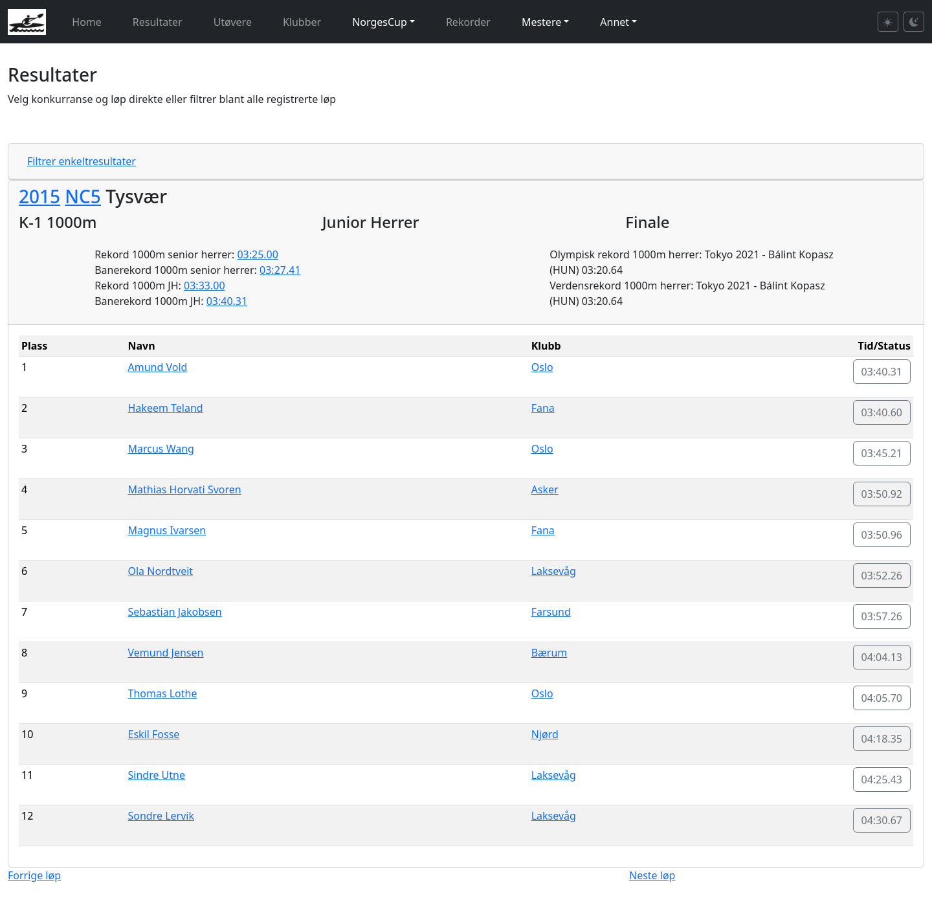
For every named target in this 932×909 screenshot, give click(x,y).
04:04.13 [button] (882, 657)
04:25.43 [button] (882, 779)
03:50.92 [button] (882, 494)
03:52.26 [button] (882, 575)
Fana (543, 408)
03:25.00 (257, 254)
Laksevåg (553, 571)
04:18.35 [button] (882, 739)
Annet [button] (614, 22)
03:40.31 (227, 301)
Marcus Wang (161, 449)
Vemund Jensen (166, 652)
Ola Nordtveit (161, 571)
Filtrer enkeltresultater (81, 161)
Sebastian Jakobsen (175, 612)
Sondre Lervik (161, 816)
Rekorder (468, 22)
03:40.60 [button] (882, 412)
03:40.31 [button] (882, 372)
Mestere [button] (541, 22)
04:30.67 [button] (882, 820)
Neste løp (652, 875)
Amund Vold (158, 367)
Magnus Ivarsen (167, 530)
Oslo (542, 367)
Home (87, 22)
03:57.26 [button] (882, 616)
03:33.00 (204, 285)
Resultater (158, 22)
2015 (39, 196)
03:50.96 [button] (882, 535)
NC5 (83, 196)
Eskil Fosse (154, 734)
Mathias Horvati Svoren (184, 489)
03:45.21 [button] (882, 453)
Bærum (549, 652)
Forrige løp (34, 875)
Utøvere (233, 22)
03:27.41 (280, 270)
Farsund (551, 612)
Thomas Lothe (162, 693)
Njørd (545, 734)
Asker (545, 489)
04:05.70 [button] (882, 698)
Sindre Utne (157, 775)
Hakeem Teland (165, 408)
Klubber (302, 22)
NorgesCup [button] (379, 22)
